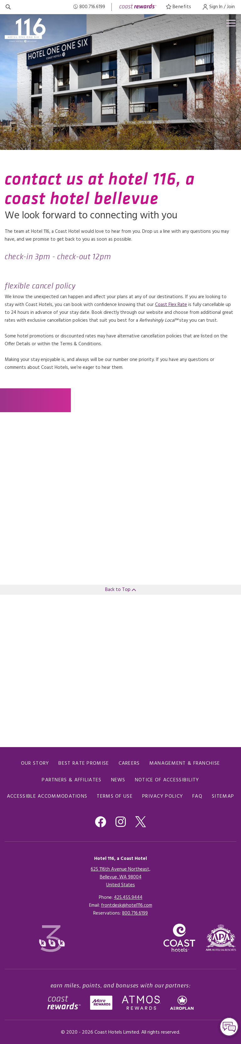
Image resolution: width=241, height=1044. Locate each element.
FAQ (197, 796)
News (118, 780)
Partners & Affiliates (71, 780)
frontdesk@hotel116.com (126, 905)
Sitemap (223, 796)
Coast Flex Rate (171, 305)
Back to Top (120, 589)
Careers (129, 763)
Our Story (35, 763)
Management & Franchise (184, 763)
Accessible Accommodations (47, 796)
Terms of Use (115, 796)
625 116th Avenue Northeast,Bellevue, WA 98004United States (120, 877)
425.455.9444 (128, 897)
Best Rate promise (83, 763)
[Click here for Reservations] (135, 913)
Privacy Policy (162, 796)
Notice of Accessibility (167, 780)
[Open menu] (229, 24)
